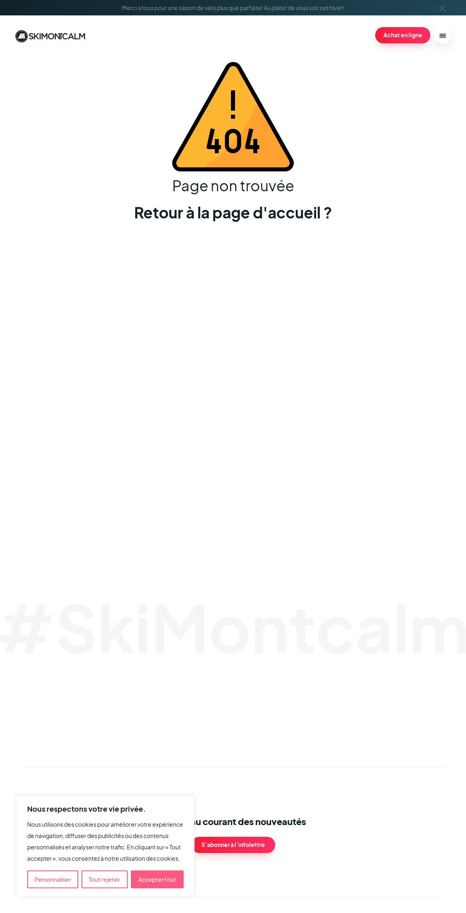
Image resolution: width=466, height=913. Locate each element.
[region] (105, 846)
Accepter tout (157, 879)
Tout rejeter (104, 879)
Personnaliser (52, 879)
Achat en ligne (402, 34)
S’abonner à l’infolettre (233, 844)
